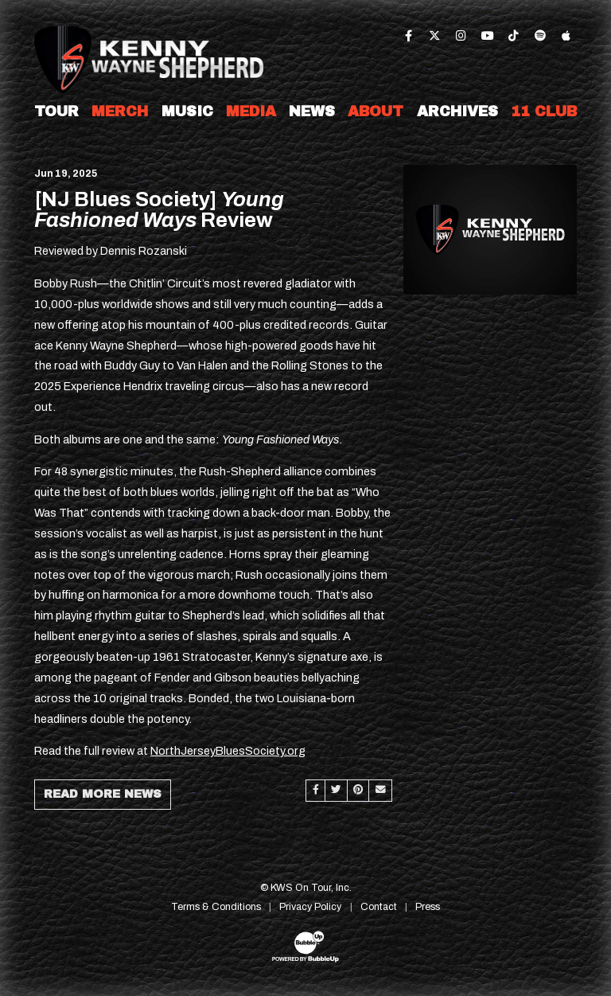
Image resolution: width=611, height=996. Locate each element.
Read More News (103, 793)
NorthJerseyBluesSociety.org (228, 750)
